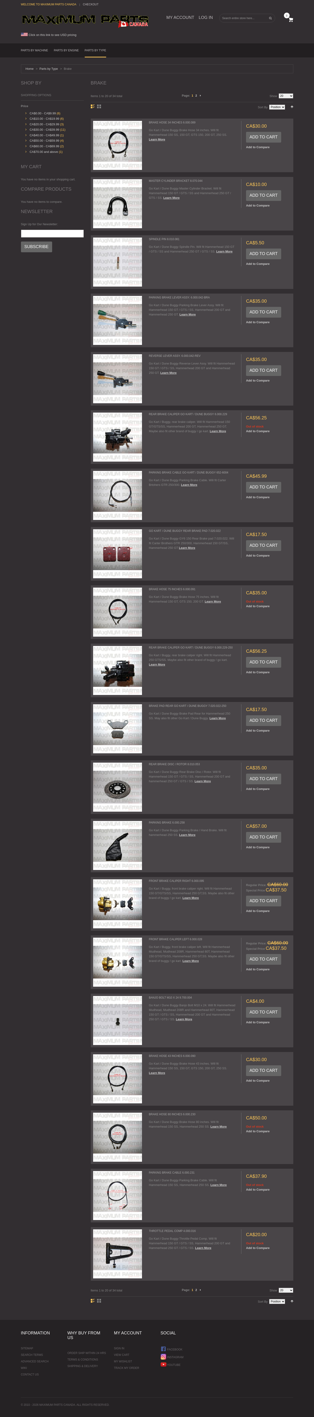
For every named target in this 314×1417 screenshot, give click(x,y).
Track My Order (126, 1368)
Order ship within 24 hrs (87, 1353)
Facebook (171, 1349)
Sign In (119, 1348)
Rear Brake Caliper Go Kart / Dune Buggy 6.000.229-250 (191, 647)
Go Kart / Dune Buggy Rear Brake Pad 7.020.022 (185, 531)
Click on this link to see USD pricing (49, 35)
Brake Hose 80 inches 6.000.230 (172, 1114)
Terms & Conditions (83, 1359)
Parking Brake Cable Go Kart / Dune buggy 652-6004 (188, 472)
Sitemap (27, 1348)
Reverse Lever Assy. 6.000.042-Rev (175, 356)
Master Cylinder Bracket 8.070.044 (176, 180)
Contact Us (30, 1374)
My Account (180, 17)
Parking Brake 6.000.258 (167, 822)
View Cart (121, 1355)
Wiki (24, 1368)
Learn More (157, 139)
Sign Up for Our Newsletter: (39, 224)
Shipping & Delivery (83, 1366)
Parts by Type (48, 68)
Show (273, 96)
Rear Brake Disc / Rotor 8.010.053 (174, 764)
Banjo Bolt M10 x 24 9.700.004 (170, 997)
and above (44, 152)
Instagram (172, 1357)
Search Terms (32, 1355)
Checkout (90, 4)
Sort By (263, 107)
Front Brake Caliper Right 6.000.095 (176, 881)
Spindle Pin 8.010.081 (164, 239)
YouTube (171, 1364)
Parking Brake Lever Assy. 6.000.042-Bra (179, 297)
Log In (206, 17)
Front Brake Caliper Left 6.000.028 (175, 939)
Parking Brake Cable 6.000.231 (172, 1172)
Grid (99, 106)
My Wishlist (123, 1361)
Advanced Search (35, 1361)
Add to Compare (258, 147)
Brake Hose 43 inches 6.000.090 (172, 1056)
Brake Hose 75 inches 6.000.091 (172, 589)
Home (30, 68)
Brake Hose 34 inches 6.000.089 (172, 122)
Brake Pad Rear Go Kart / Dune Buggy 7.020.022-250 (187, 706)
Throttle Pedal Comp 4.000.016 (172, 1231)
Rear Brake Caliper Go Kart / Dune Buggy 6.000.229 (188, 414)
